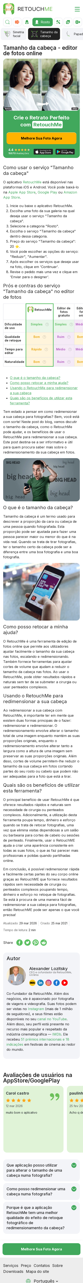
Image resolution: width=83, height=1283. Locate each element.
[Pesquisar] (7, 22)
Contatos (42, 1248)
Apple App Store (22, 192)
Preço (26, 1248)
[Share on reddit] (43, 942)
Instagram (36, 1009)
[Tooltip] (47, 324)
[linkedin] (40, 983)
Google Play (47, 192)
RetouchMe (32, 182)
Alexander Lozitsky (52, 971)
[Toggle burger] (75, 9)
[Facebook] (19, 1277)
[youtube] (64, 983)
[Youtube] (26, 1277)
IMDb (56, 1034)
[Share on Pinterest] (35, 942)
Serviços (10, 1248)
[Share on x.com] (27, 942)
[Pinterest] (32, 1277)
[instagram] (48, 983)
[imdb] (32, 983)
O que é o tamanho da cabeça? (35, 378)
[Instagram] (5, 1277)
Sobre (57, 1248)
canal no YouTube (52, 1019)
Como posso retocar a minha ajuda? (39, 383)
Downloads (13, 1254)
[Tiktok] (12, 1277)
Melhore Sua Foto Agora (41, 138)
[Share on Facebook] (19, 942)
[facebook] (56, 983)
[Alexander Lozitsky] (16, 976)
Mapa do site (37, 1254)
